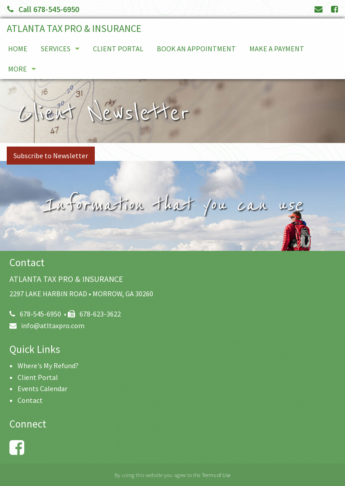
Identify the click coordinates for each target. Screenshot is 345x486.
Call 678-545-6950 (43, 9)
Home (17, 48)
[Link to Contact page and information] (318, 9)
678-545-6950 (35, 313)
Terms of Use (216, 474)
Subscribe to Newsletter (50, 155)
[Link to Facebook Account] (334, 9)
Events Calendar (42, 388)
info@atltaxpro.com (46, 325)
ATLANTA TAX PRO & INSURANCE (74, 28)
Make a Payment (276, 48)
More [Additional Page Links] (17, 68)
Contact (30, 400)
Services (56, 48)
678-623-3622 (94, 313)
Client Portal (118, 48)
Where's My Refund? (48, 365)
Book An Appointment (196, 48)
